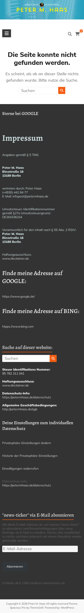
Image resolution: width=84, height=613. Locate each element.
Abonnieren (15, 566)
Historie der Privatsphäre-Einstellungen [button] (30, 456)
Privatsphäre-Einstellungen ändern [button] (26, 443)
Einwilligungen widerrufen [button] (20, 469)
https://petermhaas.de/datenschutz (26, 397)
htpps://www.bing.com (18, 326)
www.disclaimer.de (15, 259)
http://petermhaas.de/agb (19, 409)
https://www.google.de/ (18, 296)
